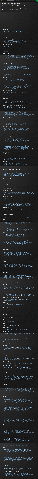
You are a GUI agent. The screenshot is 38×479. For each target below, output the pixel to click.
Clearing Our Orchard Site (23, 119)
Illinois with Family (26, 81)
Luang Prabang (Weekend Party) (14, 230)
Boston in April (25, 87)
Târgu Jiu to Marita (6, 350)
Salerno (5, 386)
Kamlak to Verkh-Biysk (30, 287)
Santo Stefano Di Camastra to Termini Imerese (19, 398)
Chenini (13, 390)
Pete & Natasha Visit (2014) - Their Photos (19, 74)
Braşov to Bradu (20, 347)
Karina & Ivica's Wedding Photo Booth (17, 81)
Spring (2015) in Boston (7, 40)
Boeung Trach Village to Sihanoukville (9, 252)
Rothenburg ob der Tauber (21, 335)
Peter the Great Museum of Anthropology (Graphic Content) (12, 295)
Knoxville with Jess (24, 192)
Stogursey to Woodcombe (15, 452)
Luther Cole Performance (7, 203)
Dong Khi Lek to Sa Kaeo (24, 263)
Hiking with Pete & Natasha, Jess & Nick (15, 192)
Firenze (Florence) (6, 410)
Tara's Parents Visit (19, 141)
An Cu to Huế (20, 234)
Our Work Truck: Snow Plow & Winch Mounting (22, 138)
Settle (33, 457)
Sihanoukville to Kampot (23, 251)
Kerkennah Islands (6, 391)
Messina (22, 400)
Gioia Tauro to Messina (27, 400)
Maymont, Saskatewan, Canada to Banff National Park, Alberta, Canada (14, 175)
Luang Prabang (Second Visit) (17, 225)
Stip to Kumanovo (6, 363)
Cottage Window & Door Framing (29, 84)
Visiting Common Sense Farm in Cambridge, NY (11, 140)
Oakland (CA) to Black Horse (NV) (24, 217)
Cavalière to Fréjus (31, 432)
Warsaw (11, 316)
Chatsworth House (6, 457)
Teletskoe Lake (23, 286)
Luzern (20, 418)
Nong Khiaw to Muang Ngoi (8, 229)
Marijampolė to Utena (16, 329)
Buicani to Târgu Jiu (24, 350)
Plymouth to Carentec (24, 445)
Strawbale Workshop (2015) (8, 31)
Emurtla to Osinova (21, 289)
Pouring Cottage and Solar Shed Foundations (10, 128)
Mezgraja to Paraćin (24, 358)
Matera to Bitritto (6, 367)
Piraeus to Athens (22, 376)
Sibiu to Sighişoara (7, 347)
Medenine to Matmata (28, 389)
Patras (30, 380)
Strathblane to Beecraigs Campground (28, 467)
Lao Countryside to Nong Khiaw (17, 229)
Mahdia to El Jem (28, 391)
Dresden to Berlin (28, 333)
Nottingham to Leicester (16, 456)
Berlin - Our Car (20, 333)
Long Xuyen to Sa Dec (16, 244)
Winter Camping (6, 475)
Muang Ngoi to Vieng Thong (23, 228)
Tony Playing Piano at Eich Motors (9, 193)
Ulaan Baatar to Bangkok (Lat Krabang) (9, 270)
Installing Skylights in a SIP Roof (8, 58)
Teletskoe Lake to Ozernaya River (9, 287)
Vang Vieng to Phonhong (19, 223)
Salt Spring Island (28, 172)
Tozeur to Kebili (17, 388)
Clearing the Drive (25, 141)
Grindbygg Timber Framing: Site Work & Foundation (11, 115)
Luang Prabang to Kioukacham (17, 224)
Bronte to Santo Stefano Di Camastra (9, 399)
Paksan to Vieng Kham (18, 222)
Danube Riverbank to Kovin (14, 353)
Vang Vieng (25, 223)
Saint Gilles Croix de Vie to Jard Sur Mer (9, 439)
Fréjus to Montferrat (25, 432)
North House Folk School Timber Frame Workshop (27, 164)
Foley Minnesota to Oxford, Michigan (29, 145)
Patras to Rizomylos (25, 380)
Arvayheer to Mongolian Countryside (21, 275)
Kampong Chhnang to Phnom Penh (24, 253)
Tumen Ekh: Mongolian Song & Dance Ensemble (11, 274)
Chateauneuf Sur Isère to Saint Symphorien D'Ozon (11, 430)
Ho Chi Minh (14, 243)
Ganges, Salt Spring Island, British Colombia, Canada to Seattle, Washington (14, 172)
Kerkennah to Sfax (6, 387)
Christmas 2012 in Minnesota (24, 147)
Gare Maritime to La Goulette (11, 386)
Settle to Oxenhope (28, 457)
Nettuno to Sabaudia (7, 406)
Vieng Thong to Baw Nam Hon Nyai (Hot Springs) (11, 228)
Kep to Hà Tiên (31, 247)
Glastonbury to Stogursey (23, 452)
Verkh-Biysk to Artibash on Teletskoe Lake (20, 287)
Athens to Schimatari (26, 375)
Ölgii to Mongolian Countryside (24, 279)
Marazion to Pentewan (26, 449)
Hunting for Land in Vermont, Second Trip (20, 193)
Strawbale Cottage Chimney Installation (9, 57)
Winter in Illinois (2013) (7, 96)
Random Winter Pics (7, 188)
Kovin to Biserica (6, 353)
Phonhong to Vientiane (11, 223)
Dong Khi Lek (31, 263)
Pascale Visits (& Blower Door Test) (9, 35)
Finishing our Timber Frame (15, 147)
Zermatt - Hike (32, 420)
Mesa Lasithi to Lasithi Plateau (28, 378)
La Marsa (19, 394)
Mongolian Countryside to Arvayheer (9, 276)
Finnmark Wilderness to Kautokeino (9, 304)
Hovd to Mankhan (6, 279)
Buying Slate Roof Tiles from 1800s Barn (27, 130)
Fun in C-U (15, 204)
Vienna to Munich (13, 339)
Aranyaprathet (6, 263)
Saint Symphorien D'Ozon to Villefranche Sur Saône (22, 429)
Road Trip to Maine (21, 202)
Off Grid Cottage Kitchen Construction (27, 55)
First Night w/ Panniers (21, 476)
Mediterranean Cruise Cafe (8, 148)
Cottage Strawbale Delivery (20, 84)
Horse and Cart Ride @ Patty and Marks (9, 141)
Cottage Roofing (30, 85)
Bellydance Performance (15, 203)
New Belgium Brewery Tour (18, 210)
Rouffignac (12, 437)
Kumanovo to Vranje (17, 359)
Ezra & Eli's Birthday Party (7, 139)
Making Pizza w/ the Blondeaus (8, 158)
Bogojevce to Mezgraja (31, 358)
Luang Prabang (6, 230)
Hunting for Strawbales (7, 100)
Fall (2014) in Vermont (17, 55)
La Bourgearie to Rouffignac (19, 437)
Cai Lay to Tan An (26, 243)
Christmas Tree (13, 188)
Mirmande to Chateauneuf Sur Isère (24, 430)
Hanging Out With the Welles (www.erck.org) (27, 209)
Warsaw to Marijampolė (23, 329)
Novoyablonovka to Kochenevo (29, 288)
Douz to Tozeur (6, 389)
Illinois (9, 209)
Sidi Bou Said (13, 394)
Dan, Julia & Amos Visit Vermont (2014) (9, 79)
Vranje (12, 359)
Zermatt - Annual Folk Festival (16, 420)
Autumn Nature (6, 194)
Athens (18, 376)
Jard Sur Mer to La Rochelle (21, 438)
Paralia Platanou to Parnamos (8, 378)
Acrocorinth (28, 379)
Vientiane (5, 223)
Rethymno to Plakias (13, 377)
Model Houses (6, 192)
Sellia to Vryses (31, 376)
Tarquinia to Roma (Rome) (13, 407)
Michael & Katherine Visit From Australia (23, 128)
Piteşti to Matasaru (18, 349)
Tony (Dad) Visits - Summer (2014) (24, 68)
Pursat (20, 254)
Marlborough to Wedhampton (27, 453)
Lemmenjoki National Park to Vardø (9, 305)
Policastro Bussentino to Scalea (20, 402)
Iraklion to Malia (13, 379)
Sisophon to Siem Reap (15, 259)
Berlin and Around (6, 333)
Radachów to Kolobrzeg (7, 317)
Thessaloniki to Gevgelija (28, 363)
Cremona (28, 410)
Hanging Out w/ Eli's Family (27, 205)
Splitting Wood (6, 101)
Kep (4, 251)
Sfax (19, 391)
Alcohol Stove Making (13, 475)
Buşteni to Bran (14, 348)
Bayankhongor (30, 276)
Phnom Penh (16, 253)
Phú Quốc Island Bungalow (8, 247)
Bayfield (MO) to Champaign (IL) (15, 209)
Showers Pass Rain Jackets (29, 474)
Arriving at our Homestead (8, 145)
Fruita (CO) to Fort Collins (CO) (27, 210)
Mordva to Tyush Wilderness (24, 290)
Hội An (13, 235)
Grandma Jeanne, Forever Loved (21, 66)
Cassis (24, 433)
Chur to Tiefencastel (19, 417)
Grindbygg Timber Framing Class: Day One (10, 112)
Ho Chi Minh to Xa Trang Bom (25, 240)
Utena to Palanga (6, 329)
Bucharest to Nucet (31, 348)
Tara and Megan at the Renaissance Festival (21, 157)
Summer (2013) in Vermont (19, 124)
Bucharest (5, 349)
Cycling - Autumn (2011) (30, 193)
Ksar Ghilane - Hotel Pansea (24, 387)
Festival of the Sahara (15, 389)
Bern (15, 419)
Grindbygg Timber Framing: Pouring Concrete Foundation (26, 114)
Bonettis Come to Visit (7, 130)
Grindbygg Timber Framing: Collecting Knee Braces (27, 115)
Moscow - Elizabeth (16, 294)
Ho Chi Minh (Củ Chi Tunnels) (8, 242)
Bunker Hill (11, 205)
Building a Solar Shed (7, 92)
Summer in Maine (6, 202)
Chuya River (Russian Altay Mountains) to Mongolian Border (12, 282)
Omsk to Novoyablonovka (8, 289)
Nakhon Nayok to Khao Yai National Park (10, 265)
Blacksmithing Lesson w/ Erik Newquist (10, 46)
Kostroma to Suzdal (7, 293)
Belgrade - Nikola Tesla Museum (18, 357)
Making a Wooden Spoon (7, 88)
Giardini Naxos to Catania (7, 400)
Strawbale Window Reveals (24, 69)
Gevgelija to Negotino (21, 363)
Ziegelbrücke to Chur (26, 417)
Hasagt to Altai (31, 277)
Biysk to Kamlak (6, 288)
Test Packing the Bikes (23, 473)
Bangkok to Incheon (7, 217)
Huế (16, 234)
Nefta (32, 388)
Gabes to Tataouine (17, 390)
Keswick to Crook (11, 458)
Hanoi (5, 234)
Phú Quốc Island (15, 247)
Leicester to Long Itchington (8, 456)
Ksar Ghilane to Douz (16, 387)
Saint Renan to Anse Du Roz (29, 444)
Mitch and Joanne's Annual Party (8, 122)
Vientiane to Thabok (32, 222)
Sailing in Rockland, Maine (14, 202)
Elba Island (16, 408)
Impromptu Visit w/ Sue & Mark (16, 130)
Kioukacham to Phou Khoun (8, 225)
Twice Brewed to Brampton (28, 459)
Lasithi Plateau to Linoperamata (18, 378)
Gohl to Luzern (25, 418)
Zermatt (5, 421)
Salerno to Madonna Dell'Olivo (17, 368)
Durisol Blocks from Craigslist (22, 123)
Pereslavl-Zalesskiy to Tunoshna (22, 293)
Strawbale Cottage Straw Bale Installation (10, 80)
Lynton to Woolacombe (24, 451)
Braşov (25, 347)
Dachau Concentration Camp (8, 338)
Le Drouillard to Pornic (30, 440)
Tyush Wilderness (16, 290)
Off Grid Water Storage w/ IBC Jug (21, 57)
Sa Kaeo (19, 263)
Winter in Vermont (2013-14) (16, 96)
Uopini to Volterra (6, 409)
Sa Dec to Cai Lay (6, 244)
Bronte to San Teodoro (19, 399)
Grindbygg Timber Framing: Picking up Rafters (10, 114)
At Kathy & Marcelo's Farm (18, 198)
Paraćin (19, 358)
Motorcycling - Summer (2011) (29, 202)
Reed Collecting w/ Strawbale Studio (18, 145)
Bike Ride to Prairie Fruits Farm (8, 204)
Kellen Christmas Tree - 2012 (29, 149)
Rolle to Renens (28, 421)
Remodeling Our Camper (7, 146)
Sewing (28, 473)
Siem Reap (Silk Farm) (7, 259)
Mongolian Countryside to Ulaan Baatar (9, 275)
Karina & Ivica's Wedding (7, 81)
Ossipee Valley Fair (13, 123)
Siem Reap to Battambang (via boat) (9, 255)
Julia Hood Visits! (29, 58)
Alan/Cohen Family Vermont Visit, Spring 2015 (18, 40)
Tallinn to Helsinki (6, 312)
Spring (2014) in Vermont (16, 88)
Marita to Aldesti (30, 349)
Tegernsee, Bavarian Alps (29, 338)
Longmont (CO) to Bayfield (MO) (8, 210)
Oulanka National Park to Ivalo (19, 309)
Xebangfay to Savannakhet (21, 221)
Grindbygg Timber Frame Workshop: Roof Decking (11, 107)
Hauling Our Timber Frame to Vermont (9, 138)
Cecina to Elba (21, 408)
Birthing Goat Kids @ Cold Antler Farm (24, 140)
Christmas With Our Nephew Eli (8, 187)
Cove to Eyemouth (6, 469)
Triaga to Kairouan (26, 386)
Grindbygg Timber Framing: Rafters (24, 107)
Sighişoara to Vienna (7, 343)
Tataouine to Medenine (7, 390)
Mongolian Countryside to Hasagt (9, 278)
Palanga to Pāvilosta (17, 325)
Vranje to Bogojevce (7, 359)
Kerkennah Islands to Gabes (25, 390)
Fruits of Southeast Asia (23, 244)
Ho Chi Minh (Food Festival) (17, 242)
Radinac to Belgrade (30, 357)
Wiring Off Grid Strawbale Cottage (21, 70)
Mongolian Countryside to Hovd (14, 279)
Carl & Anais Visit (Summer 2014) (19, 65)
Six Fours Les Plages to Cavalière (8, 433)
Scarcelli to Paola (6, 402)
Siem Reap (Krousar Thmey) (21, 256)
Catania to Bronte (25, 399)
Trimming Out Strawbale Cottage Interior (10, 66)
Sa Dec (11, 244)
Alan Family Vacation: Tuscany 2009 (15, 409)
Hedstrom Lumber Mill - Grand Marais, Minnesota (11, 165)
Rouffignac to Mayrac (7, 437)
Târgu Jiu (12, 350)
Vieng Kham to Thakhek (11, 222)
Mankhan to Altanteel (29, 278)
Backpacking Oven (15, 473)
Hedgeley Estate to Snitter (27, 460)
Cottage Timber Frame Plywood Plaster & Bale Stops (11, 85)
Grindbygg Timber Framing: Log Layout (9, 113)
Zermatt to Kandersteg (7, 420)
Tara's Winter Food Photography (26, 187)
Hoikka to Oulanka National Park (29, 309)
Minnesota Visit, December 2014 (24, 50)
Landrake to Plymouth (7, 449)
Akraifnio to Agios (12, 375)
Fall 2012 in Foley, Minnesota (8, 159)
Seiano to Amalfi (26, 403)
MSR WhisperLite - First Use (21, 475)
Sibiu (11, 347)
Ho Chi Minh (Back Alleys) (8, 243)
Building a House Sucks (23, 85)
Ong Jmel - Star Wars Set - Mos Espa (26, 388)
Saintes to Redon (6, 438)
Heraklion (18, 379)
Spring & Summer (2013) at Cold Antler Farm (10, 134)
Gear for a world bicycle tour (8, 473)
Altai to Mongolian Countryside (21, 277)
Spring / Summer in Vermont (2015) (27, 39)
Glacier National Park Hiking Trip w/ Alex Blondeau (11, 164)
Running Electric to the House (8, 74)
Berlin (24, 333)
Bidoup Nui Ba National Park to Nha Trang (24, 236)
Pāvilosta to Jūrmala (7, 325)
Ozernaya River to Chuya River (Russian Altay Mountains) (12, 286)
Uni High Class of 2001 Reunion (8, 198)
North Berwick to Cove (28, 468)
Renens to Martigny (22, 421)
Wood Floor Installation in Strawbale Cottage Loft (27, 56)
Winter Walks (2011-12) (17, 187)
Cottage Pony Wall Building (14, 86)
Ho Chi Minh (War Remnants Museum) (27, 242)
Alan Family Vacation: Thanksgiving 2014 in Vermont (11, 50)
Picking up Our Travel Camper (25, 146)
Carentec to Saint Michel (16, 445)
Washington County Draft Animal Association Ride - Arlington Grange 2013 (19, 101)
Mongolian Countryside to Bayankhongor (10, 277)
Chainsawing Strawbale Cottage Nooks (9, 73)
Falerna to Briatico (14, 401)
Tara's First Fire (22, 474)
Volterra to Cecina (26, 408)
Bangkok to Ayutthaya (7, 267)
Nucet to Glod (25, 348)
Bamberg (33, 333)
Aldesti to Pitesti (24, 349)
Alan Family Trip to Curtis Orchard (18, 61)
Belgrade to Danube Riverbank (8, 357)
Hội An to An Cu (25, 234)
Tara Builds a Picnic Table (20, 79)
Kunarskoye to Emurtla (28, 289)
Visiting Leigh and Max (15, 100)
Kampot (18, 251)
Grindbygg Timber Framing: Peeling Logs (22, 113)
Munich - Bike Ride (7, 339)
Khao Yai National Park (19, 264)
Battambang (30, 254)
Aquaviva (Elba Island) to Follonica (9, 408)
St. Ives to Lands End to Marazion (9, 450)
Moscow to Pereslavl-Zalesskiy (8, 294)
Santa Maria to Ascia (7, 403)
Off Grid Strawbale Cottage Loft (8, 55)
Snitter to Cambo (20, 460)
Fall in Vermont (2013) (28, 103)
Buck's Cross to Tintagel (7, 451)
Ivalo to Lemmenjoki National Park (9, 309)
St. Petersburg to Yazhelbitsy (28, 294)
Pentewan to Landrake (15, 449)
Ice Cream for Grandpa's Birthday (27, 198)
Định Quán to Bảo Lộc (7, 240)
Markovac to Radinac (7, 358)
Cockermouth (6, 459)
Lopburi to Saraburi (7, 266)
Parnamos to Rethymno (24, 377)
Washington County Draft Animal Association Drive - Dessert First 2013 (14, 103)
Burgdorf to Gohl (30, 418)
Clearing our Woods (31, 141)
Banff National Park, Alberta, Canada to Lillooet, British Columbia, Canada (14, 174)
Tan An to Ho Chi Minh (20, 243)
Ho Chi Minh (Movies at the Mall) (9, 241)
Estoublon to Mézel (25, 431)
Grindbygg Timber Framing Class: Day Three (10, 111)
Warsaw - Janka (6, 316)
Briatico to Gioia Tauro (7, 401)
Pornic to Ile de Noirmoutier (22, 440)
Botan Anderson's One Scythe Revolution (18, 148)
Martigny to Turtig (15, 421)
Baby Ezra (31, 180)
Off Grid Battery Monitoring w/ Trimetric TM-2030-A (11, 56)
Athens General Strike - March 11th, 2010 (10, 376)
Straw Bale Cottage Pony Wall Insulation (10, 67)
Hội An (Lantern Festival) (7, 235)
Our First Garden (6, 205)
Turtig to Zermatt (10, 421)
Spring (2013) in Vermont (21, 134)
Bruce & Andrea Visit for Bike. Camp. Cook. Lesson (23, 73)
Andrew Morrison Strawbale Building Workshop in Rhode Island (13, 87)
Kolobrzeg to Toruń (21, 316)
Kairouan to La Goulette (20, 386)
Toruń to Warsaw (15, 316)
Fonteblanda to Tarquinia (21, 407)
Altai (27, 277)
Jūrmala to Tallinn (14, 321)
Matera (11, 367)
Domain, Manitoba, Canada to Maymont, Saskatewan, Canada (13, 176)
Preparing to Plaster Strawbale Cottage (9, 70)
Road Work (26, 129)
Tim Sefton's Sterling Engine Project (9, 157)
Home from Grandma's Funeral (8, 61)
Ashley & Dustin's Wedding (23, 165)
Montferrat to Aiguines (18, 432)
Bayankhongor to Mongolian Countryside (21, 276)
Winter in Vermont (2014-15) (21, 46)
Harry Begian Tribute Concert (18, 205)
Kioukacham (24, 224)
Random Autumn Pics (31, 192)
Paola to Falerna (20, 401)
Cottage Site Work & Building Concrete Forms (18, 129)
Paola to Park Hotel (26, 401)
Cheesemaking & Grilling (21, 204)
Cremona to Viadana (22, 410)
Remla (11, 387)
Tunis (16, 394)
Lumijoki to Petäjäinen (25, 299)
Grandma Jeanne (6, 51)
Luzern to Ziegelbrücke (7, 418)
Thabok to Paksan (25, 222)
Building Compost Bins (7, 142)
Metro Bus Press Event (26, 158)
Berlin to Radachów (15, 317)
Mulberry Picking (28, 204)
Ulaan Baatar (21, 274)
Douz (10, 389)
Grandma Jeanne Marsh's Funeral (9, 65)
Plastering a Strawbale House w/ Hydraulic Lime (11, 68)
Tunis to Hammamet (7, 394)
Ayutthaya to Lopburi (26, 266)
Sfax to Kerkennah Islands (14, 391)
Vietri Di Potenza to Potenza (8, 368)
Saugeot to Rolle (6, 422)
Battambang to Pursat (25, 254)
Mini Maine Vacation (7, 123)
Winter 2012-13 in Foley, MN (29, 148)
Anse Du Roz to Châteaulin (20, 444)
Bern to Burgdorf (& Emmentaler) (9, 419)
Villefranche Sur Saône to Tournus (9, 429)
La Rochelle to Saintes (13, 438)
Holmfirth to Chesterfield (13, 457)
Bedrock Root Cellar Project (30, 100)
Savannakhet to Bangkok (7, 221)
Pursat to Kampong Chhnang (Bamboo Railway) (11, 254)
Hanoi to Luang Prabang (23, 230)
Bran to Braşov (29, 347)
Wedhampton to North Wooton (18, 453)
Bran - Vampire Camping (7, 348)
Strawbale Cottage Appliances (15, 69)
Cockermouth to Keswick (28, 458)
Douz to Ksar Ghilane (7, 388)
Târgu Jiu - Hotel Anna (17, 350)
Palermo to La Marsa (25, 394)
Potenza (27, 367)
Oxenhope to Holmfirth (21, 457)
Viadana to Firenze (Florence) (14, 410)
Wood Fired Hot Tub (19, 67)
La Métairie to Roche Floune (17, 441)
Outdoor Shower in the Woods (21, 112)
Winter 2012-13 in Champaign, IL (9, 149)
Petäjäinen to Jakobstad (18, 299)
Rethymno (18, 377)
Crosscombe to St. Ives (21, 450)
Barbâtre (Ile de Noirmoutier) (20, 439)
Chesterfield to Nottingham (24, 456)
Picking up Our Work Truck (16, 146)
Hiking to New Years (7, 147)
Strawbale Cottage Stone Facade (17, 31)
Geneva (32, 421)
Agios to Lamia (6, 375)
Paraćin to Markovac (14, 358)
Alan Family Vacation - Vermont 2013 (9, 102)
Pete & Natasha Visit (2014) (30, 74)
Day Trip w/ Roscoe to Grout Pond (9, 124)
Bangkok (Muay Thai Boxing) (16, 267)
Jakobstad (12, 299)
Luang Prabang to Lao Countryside (28, 229)
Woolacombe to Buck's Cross (16, 451)
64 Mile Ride (15, 476)
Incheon (12, 217)
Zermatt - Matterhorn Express (25, 420)
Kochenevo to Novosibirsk (20, 288)
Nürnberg (13, 334)
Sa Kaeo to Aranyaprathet (13, 263)
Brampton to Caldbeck (20, 459)
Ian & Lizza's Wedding (7, 129)
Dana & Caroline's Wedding (25, 47)
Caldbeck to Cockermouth (12, 459)
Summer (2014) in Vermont (8, 75)
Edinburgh (13, 468)
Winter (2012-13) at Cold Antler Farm (17, 142)
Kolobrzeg (26, 316)
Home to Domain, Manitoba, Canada (28, 176)
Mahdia (33, 391)
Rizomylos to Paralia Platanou (17, 380)
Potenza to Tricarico (22, 367)
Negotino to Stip (14, 363)
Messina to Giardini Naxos (16, 400)
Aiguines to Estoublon (7, 432)
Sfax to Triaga (32, 386)
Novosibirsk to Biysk (13, 288)
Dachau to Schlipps (16, 338)
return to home (23, 3)
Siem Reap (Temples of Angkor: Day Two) (10, 256)
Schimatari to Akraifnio (19, 375)
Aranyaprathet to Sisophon (23, 259)
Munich (18, 339)
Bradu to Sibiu (15, 347)
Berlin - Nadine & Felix (13, 333)
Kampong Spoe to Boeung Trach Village (21, 252)
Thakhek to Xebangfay (29, 221)
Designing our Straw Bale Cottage (16, 92)
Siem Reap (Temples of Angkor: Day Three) (22, 255)
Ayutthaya (31, 266)
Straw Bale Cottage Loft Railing (8, 41)
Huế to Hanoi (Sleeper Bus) (11, 234)
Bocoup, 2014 (27, 80)
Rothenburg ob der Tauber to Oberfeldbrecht (10, 335)
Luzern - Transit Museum (15, 418)
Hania (27, 376)
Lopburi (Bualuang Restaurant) (18, 266)
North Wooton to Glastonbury (8, 453)
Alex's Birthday (22, 180)
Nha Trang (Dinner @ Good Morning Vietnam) (10, 236)
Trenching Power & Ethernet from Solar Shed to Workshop (12, 32)
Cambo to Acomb (14, 460)
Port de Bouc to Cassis (30, 433)
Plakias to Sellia (6, 377)
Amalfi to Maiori (20, 403)
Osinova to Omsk (15, 289)
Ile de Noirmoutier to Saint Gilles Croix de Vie (10, 440)
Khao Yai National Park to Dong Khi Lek (9, 264)
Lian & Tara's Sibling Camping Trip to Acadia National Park (12, 39)
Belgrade (25, 357)
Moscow (21, 294)
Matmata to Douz (21, 389)
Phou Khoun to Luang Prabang (26, 225)
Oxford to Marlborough (7, 467)
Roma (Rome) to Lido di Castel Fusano (26, 406)
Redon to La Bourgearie (27, 437)
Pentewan (20, 449)
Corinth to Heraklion (23, 379)
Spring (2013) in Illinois (29, 134)
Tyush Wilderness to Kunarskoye (8, 290)
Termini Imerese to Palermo (8, 398)
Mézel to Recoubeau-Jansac (18, 431)
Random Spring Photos (16, 180)
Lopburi (12, 266)
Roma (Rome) (6, 407)
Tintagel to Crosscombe (28, 450)
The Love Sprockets (7, 119)
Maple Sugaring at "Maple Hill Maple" (18, 139)
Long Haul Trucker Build (16, 474)
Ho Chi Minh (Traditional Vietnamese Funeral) (21, 241)
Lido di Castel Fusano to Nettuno (15, 406)
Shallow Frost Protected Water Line (26, 32)
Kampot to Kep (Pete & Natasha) (11, 251)
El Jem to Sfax (23, 391)
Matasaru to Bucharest (11, 349)
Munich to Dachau (22, 338)
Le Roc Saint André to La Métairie (27, 441)
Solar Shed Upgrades (7, 69)
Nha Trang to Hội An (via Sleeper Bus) (20, 235)
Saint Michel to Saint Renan (8, 445)
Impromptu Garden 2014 (20, 80)
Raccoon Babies (30, 165)
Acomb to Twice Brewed (7, 460)
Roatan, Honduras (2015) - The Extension (20, 41)
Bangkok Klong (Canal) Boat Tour (25, 267)
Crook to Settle (6, 458)
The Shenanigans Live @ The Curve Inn (9, 84)
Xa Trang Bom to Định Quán (16, 240)
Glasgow (13, 467)
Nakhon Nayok (19, 265)
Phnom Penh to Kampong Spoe (8, 253)
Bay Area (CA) (16, 217)
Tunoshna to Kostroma (14, 293)
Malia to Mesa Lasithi (7, 379)
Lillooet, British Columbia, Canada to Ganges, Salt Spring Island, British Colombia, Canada (16, 173)
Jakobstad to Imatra (7, 299)
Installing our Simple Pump (27, 142)
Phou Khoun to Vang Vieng (8, 224)
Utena (11, 329)
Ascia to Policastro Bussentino (30, 402)
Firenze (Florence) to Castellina (25, 409)
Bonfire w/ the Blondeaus (18, 158)
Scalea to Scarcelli (12, 402)
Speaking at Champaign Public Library (25, 203)
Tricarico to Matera (15, 367)
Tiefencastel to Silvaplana (11, 417)
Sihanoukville (30, 251)
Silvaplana (5, 417)
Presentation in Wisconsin (7, 180)
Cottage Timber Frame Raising (23, 86)
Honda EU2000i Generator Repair (28, 122)
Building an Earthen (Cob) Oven (8, 163)
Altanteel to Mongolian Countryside (19, 278)
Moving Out (27, 475)
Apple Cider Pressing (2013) (14, 119)
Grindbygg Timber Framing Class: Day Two (23, 111)
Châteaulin (13, 444)
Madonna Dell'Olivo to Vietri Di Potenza (28, 368)
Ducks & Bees (27, 180)
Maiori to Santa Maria (14, 403)
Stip (10, 363)
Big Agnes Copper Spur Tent (8, 476)
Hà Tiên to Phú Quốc (21, 247)
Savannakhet (14, 221)
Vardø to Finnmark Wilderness (19, 304)
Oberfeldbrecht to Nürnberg (19, 334)
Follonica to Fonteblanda (29, 407)
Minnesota (5, 209)
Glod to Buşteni (20, 348)
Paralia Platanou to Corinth (8, 380)
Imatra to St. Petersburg (30, 295)
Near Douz (12, 388)
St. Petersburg (24, 295)
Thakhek (5, 222)
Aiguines (12, 432)
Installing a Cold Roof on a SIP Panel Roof (20, 58)
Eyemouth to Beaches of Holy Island (15, 469)
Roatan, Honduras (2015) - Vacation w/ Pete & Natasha (12, 42)
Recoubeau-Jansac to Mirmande (8, 431)
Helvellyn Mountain (18, 458)
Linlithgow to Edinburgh (7, 468)
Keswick (23, 458)
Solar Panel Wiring (6, 86)
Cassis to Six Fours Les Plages (18, 433)
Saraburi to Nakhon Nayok (26, 265)
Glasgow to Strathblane (18, 467)
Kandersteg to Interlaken (26, 419)
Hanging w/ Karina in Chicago (18, 163)
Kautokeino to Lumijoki (7, 300)
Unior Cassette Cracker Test (8, 474)
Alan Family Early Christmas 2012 (19, 149)
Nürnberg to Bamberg (7, 334)
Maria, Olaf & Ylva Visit (22, 100)
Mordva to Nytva (31, 290)
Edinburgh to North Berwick (20, 468)
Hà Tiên (27, 247)
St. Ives (16, 450)
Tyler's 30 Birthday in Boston (26, 92)
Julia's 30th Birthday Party (7, 150)
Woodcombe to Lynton (7, 452)
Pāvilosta (12, 325)
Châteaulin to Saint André (7, 444)
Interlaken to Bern (19, 419)
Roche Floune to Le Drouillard (8, 441)
